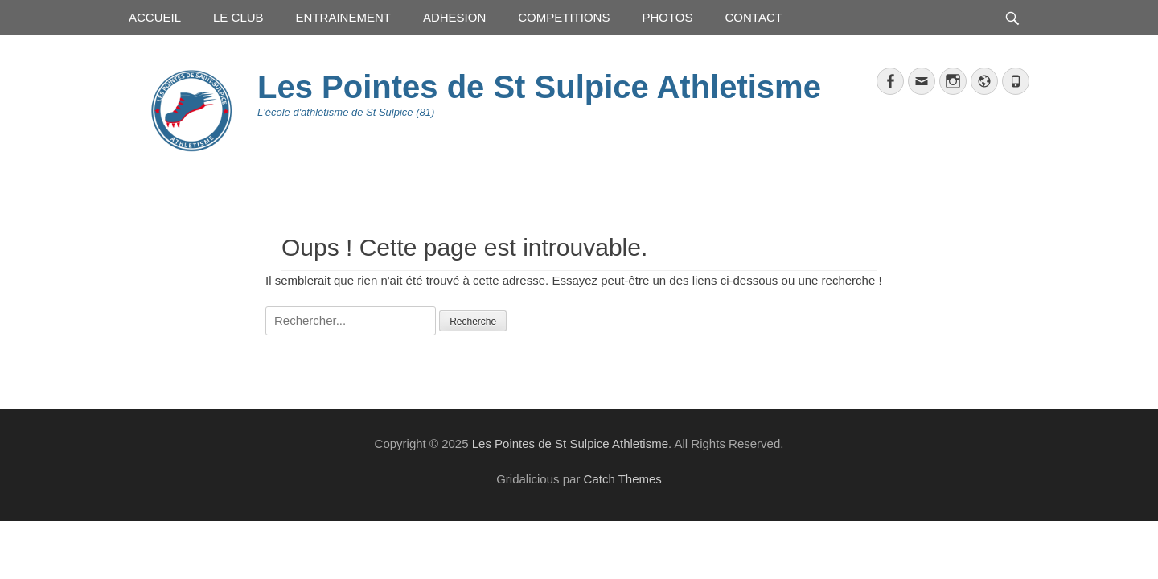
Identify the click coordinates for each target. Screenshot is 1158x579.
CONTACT (753, 17)
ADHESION (454, 17)
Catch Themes (623, 479)
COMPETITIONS (564, 17)
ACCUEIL (155, 17)
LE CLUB (238, 17)
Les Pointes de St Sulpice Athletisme (539, 87)
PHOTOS (667, 17)
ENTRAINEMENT (343, 17)
